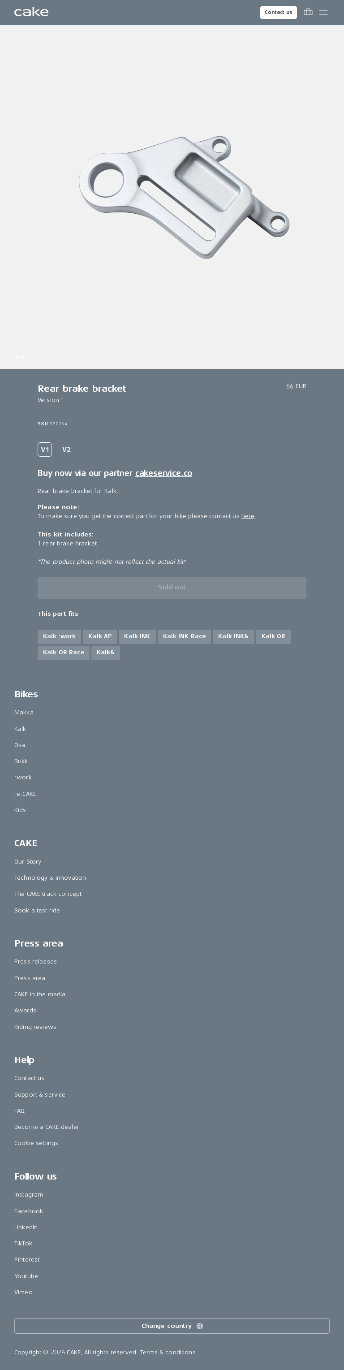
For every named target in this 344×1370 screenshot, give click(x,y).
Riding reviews (35, 1027)
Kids (20, 810)
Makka (24, 712)
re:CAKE (25, 794)
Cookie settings (36, 1143)
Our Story (27, 861)
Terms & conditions (168, 1352)
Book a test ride (37, 910)
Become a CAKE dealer (46, 1127)
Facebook (28, 1211)
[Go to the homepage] (31, 12)
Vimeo (23, 1292)
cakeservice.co (163, 473)
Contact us (278, 12)
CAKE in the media (39, 994)
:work (23, 777)
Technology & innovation (50, 877)
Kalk (20, 729)
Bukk (21, 761)
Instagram (28, 1194)
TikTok (23, 1243)
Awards (25, 1010)
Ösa (19, 745)
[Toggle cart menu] (308, 12)
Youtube (26, 1276)
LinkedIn (26, 1227)
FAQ (19, 1110)
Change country (173, 1326)
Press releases (35, 961)
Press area (29, 978)
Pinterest (26, 1259)
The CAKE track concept (48, 893)
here (248, 516)
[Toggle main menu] (323, 12)
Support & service (39, 1094)
